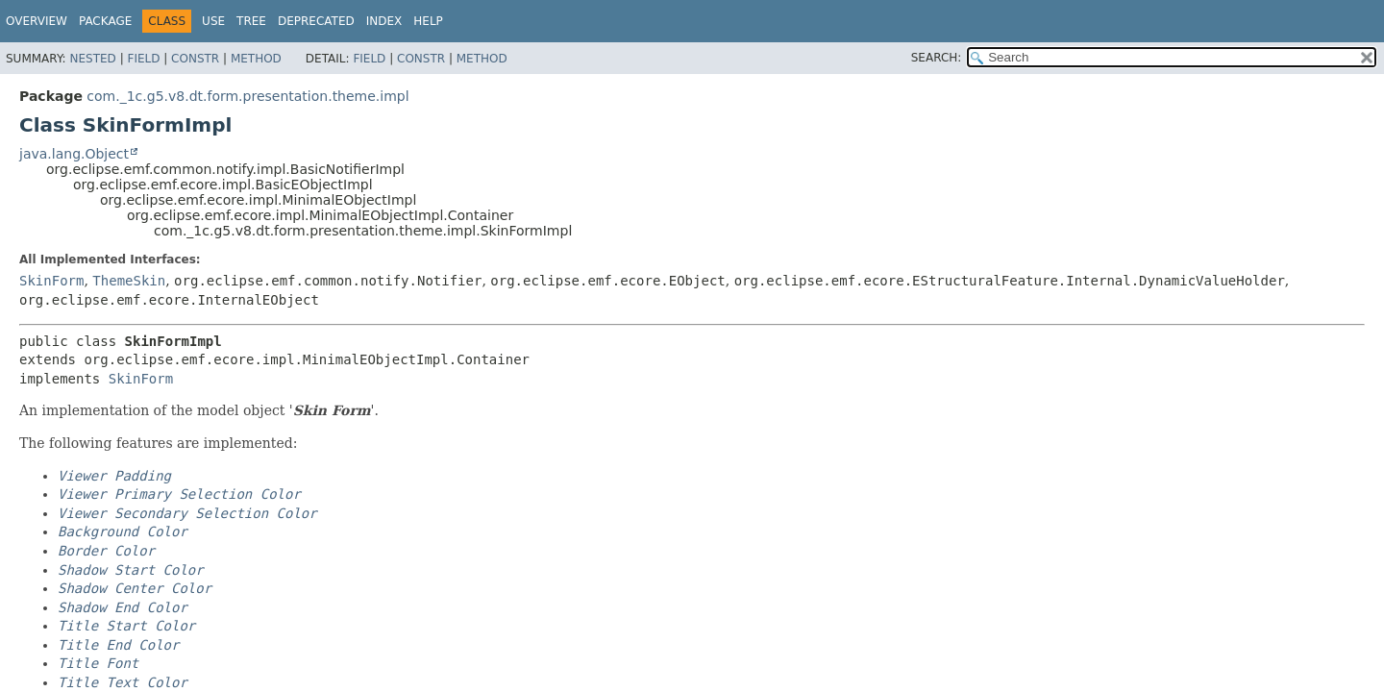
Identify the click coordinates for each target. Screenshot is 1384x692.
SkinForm (51, 280)
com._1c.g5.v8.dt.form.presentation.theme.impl (247, 96)
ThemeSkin (128, 280)
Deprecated (316, 21)
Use (213, 21)
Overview (36, 21)
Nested (92, 58)
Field (143, 58)
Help (428, 21)
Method (256, 58)
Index (384, 21)
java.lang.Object (74, 153)
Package (105, 21)
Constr (195, 58)
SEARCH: (936, 57)
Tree (251, 21)
